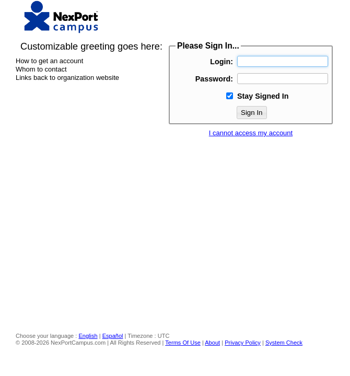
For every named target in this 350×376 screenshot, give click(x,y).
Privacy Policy (243, 342)
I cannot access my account (251, 133)
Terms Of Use (183, 342)
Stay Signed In (263, 96)
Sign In (252, 112)
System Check (283, 342)
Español (112, 336)
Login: (221, 61)
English (87, 336)
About (212, 342)
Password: (214, 79)
